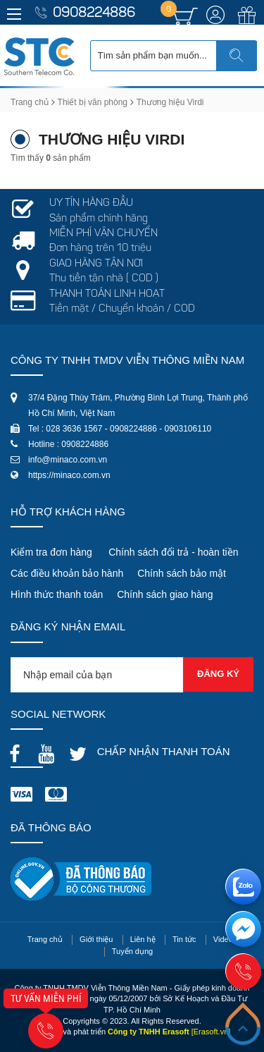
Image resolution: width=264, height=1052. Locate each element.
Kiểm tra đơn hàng (51, 552)
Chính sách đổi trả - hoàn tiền (173, 552)
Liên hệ (143, 939)
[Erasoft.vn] (211, 1031)
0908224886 (94, 13)
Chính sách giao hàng (165, 594)
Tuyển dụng (132, 951)
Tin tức (184, 939)
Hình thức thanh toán (57, 594)
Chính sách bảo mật (181, 573)
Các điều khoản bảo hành (67, 573)
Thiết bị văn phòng (92, 102)
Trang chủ (30, 102)
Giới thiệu (96, 939)
